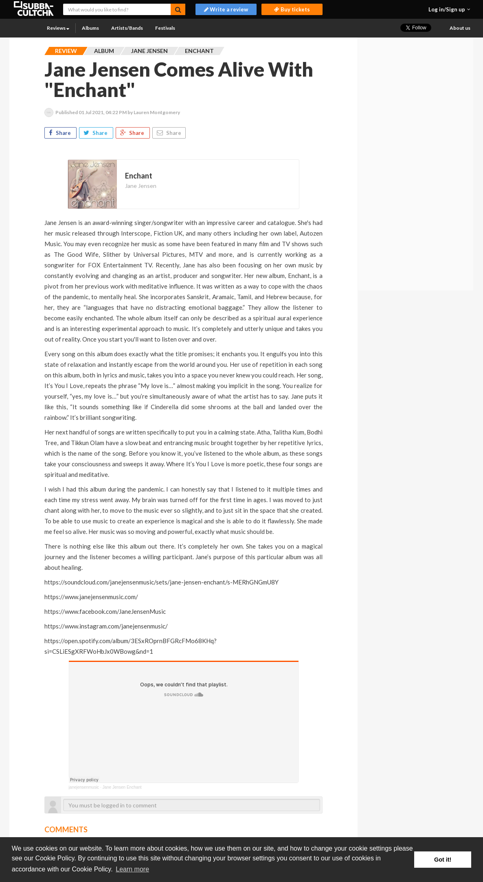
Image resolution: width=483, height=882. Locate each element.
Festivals (165, 28)
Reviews (58, 28)
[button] (449, 9)
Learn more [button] (132, 869)
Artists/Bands (127, 28)
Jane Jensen (140, 185)
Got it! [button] (442, 859)
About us (460, 28)
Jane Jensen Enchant (121, 787)
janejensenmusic (84, 787)
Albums (90, 28)
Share (60, 133)
